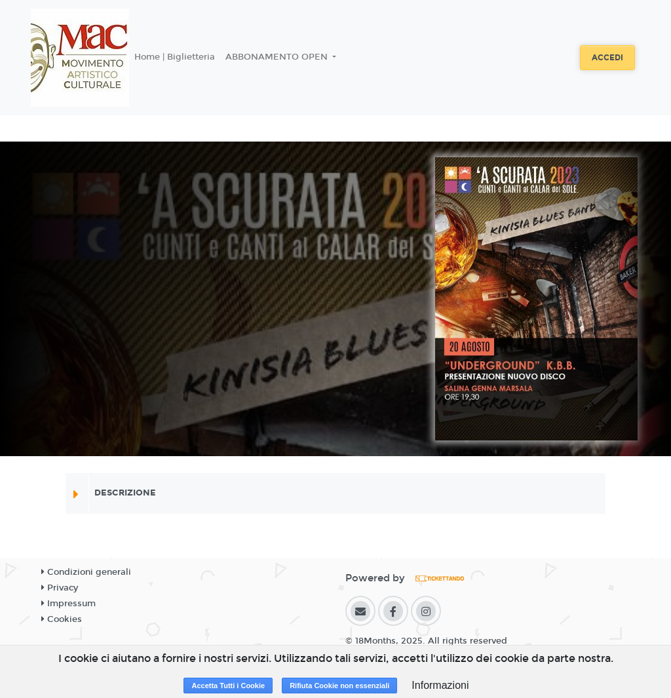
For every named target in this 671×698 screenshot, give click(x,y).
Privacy (59, 588)
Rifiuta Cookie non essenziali (339, 685)
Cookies (61, 619)
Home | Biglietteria (174, 57)
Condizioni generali (86, 572)
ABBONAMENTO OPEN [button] (277, 57)
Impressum (68, 603)
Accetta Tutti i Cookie (228, 685)
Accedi (607, 57)
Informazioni (440, 685)
